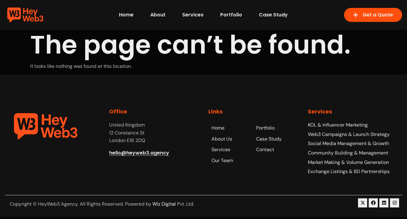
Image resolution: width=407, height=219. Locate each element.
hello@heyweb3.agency (139, 152)
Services (193, 14)
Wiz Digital (164, 204)
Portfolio (231, 14)
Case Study (273, 14)
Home (126, 14)
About (157, 14)
